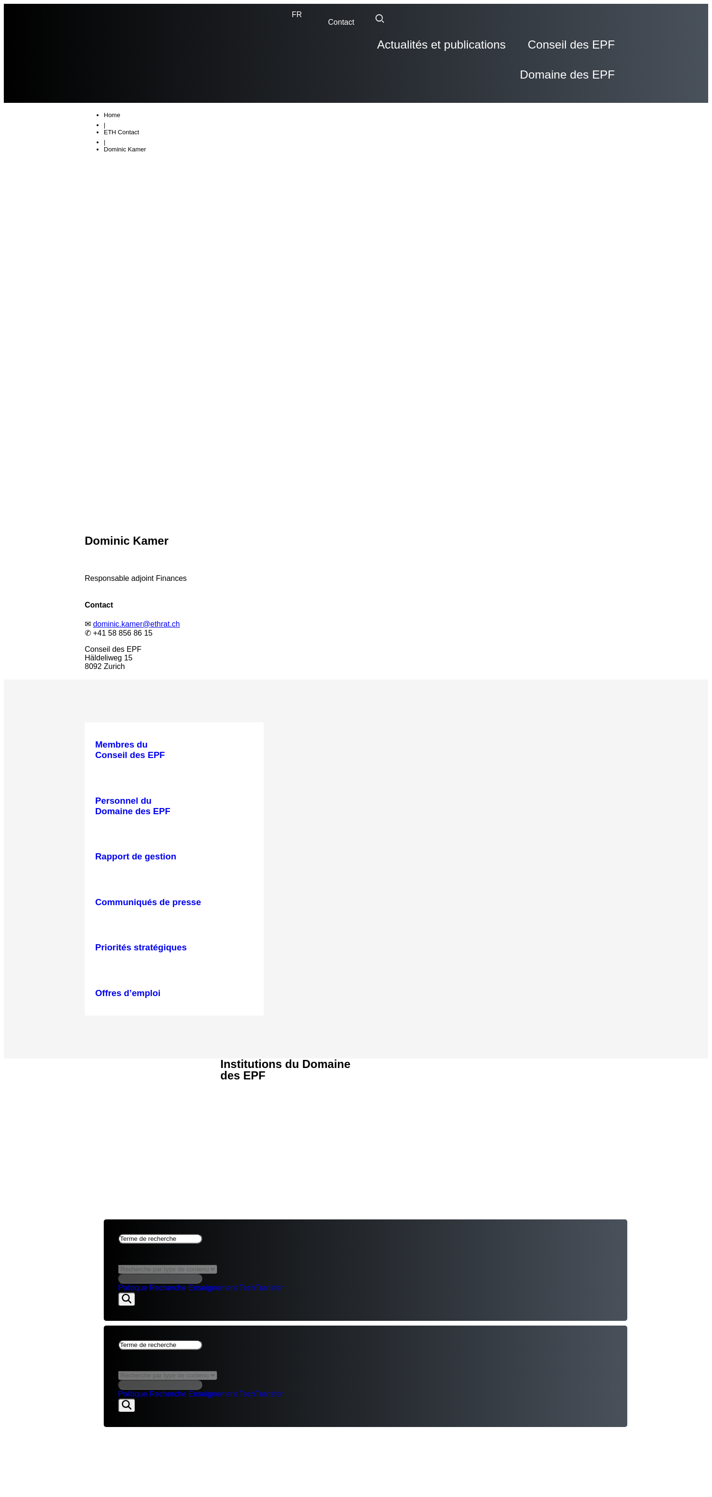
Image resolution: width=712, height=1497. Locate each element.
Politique (132, 1261)
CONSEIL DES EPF (119, 1036)
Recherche (167, 1261)
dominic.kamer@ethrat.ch (136, 597)
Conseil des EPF (469, 48)
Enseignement (212, 1261)
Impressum (108, 1080)
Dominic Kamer (125, 122)
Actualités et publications (349, 48)
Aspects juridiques (126, 1069)
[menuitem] (297, 15)
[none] (297, 15)
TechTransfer (261, 1261)
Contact (341, 22)
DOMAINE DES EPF (120, 1058)
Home (112, 87)
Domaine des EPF (573, 48)
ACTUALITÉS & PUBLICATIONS (140, 1047)
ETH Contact (121, 105)
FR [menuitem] (297, 15)
